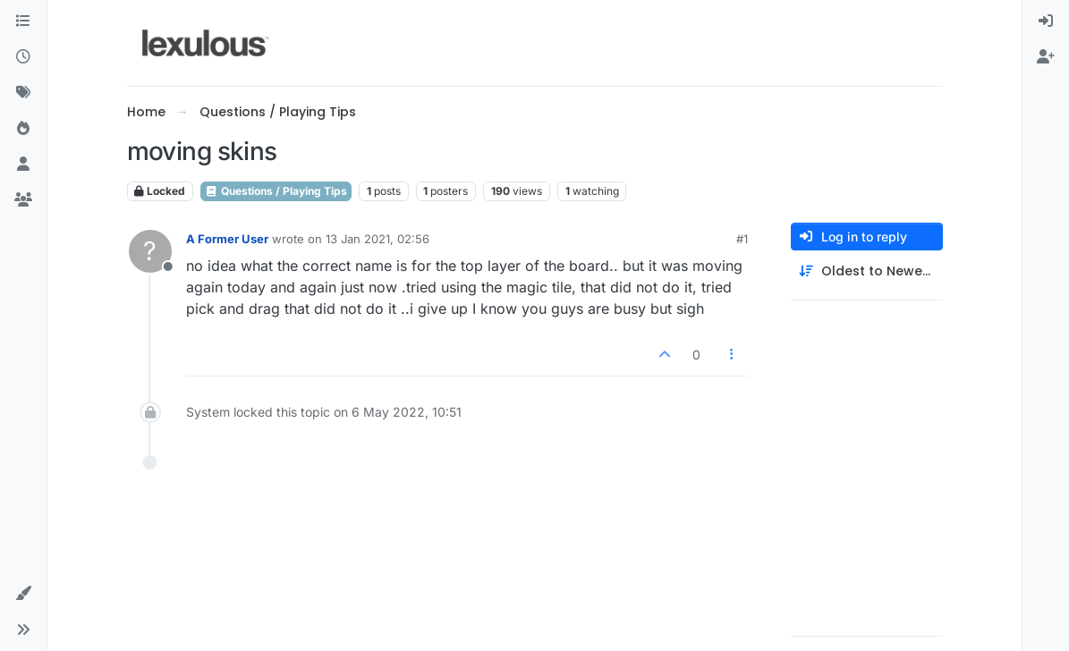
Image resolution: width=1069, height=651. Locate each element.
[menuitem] (1046, 21)
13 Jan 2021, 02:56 (377, 239)
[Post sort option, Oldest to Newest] (867, 271)
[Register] (1046, 57)
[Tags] (23, 93)
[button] (23, 593)
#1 (742, 239)
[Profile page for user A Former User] (150, 251)
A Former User (227, 239)
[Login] (1046, 21)
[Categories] (23, 21)
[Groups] (23, 200)
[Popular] (23, 128)
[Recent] (23, 57)
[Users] (23, 164)
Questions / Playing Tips (276, 191)
